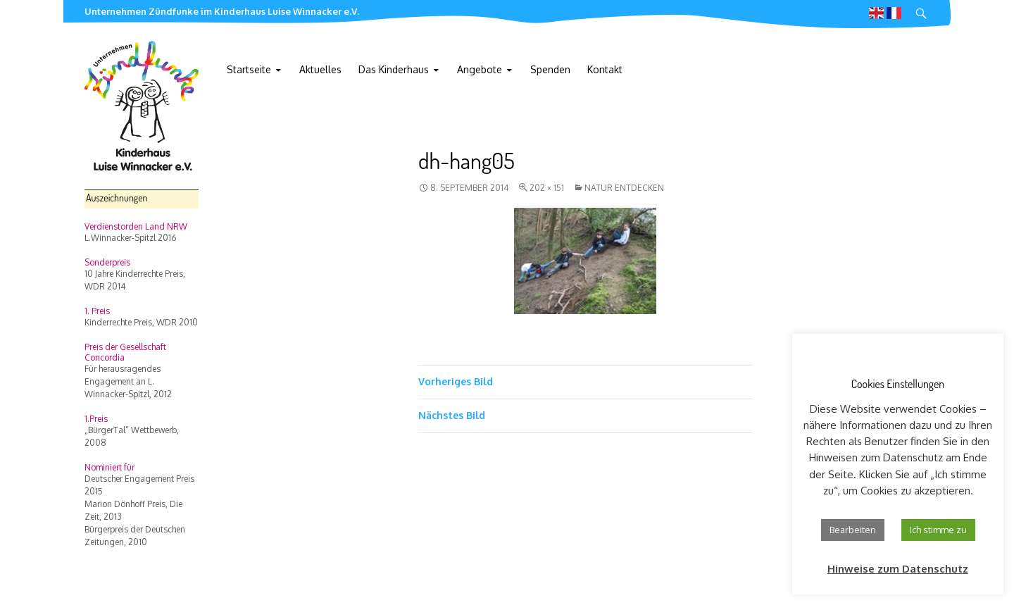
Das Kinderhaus (393, 69)
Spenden (550, 69)
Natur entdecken (624, 187)
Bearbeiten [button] (853, 529)
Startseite (249, 69)
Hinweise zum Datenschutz (897, 568)
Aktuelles (320, 69)
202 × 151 (547, 187)
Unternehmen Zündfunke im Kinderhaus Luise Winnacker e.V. (221, 11)
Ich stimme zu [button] (938, 529)
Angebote (479, 69)
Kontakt (604, 69)
